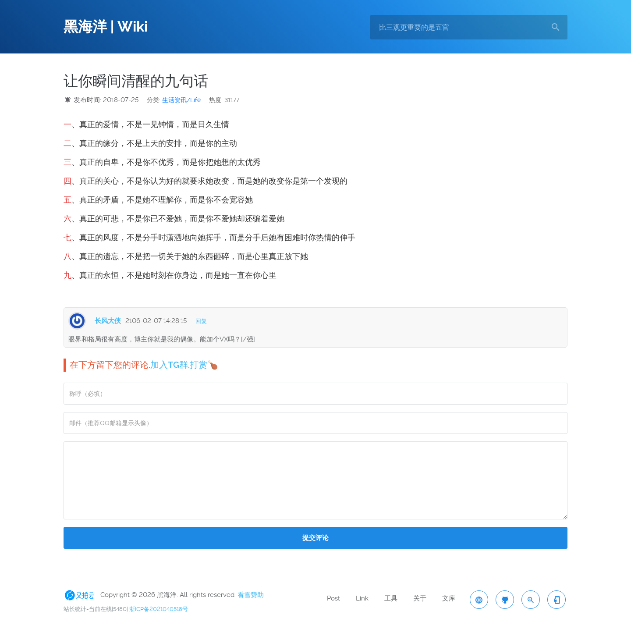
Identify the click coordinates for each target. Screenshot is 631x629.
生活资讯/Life (181, 99)
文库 (448, 598)
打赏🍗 (204, 364)
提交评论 (315, 538)
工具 (390, 598)
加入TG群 (169, 364)
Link (362, 598)
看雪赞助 (251, 595)
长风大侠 (108, 321)
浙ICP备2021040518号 (158, 609)
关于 (419, 598)
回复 (201, 321)
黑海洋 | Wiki (106, 26)
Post (333, 598)
